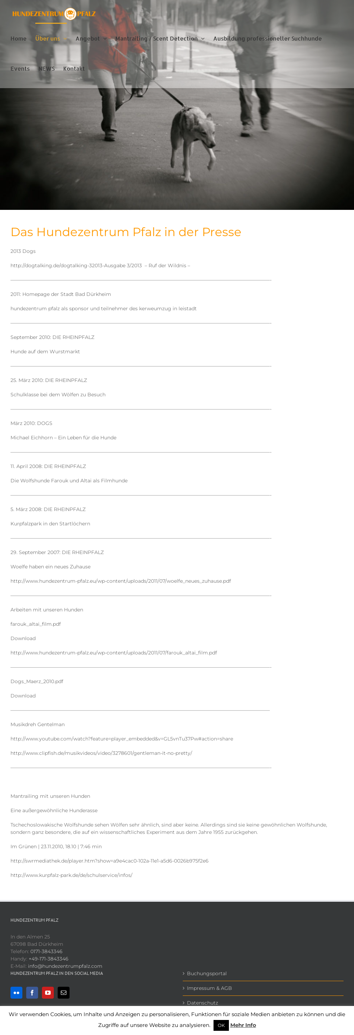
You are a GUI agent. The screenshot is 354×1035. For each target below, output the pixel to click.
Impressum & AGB (209, 988)
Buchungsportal (207, 973)
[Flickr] (16, 993)
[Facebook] (32, 993)
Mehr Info (243, 1025)
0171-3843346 (46, 951)
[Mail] (64, 993)
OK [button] (221, 1025)
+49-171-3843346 (48, 959)
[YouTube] (48, 993)
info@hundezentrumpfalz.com (65, 966)
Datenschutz (202, 1003)
